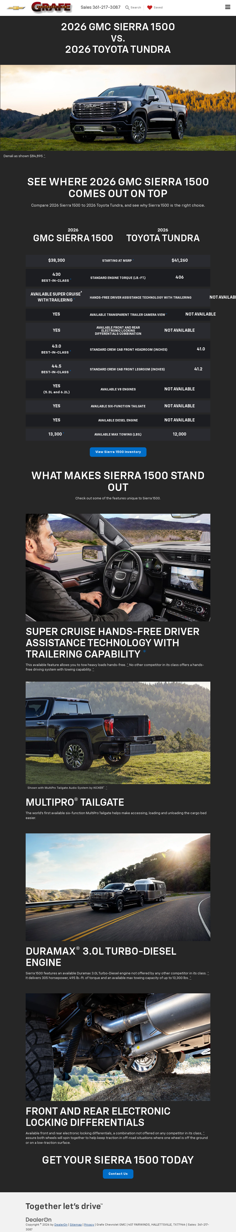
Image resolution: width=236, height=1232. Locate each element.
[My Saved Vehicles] (154, 7)
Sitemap (76, 1224)
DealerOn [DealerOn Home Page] (60, 1224)
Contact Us (118, 1174)
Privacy (89, 1224)
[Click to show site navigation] (228, 8)
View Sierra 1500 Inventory (118, 452)
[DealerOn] (39, 1219)
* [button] (44, 156)
